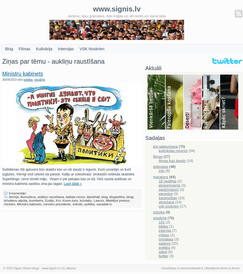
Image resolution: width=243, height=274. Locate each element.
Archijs (14, 197)
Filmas (24, 49)
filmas (158, 156)
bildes (163, 226)
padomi (165, 243)
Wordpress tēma (216, 268)
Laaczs (99, 200)
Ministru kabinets (22, 74)
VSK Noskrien (92, 49)
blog (104, 197)
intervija (165, 230)
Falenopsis (175, 102)
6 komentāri (17, 193)
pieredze (166, 194)
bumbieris (36, 200)
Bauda (156, 102)
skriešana (166, 202)
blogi (130, 197)
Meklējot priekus (117, 200)
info (162, 171)
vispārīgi (39, 79)
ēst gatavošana (165, 146)
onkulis (78, 204)
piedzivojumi (169, 189)
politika (27, 79)
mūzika (159, 212)
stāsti (163, 252)
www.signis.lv (50, 268)
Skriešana (229, 102)
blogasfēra (117, 197)
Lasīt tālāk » (73, 184)
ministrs (9, 204)
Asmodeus (28, 197)
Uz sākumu (68, 268)
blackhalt (93, 197)
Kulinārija (44, 49)
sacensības (168, 198)
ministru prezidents (57, 204)
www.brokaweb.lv (192, 268)
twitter (163, 256)
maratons (160, 177)
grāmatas (160, 167)
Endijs (49, 200)
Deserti (193, 102)
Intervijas (66, 49)
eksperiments (169, 185)
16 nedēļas (168, 181)
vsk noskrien (169, 206)
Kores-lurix (70, 200)
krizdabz (86, 200)
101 (162, 222)
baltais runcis (75, 197)
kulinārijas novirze (173, 151)
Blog (9, 49)
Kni (58, 200)
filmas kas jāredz (172, 161)
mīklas (164, 235)
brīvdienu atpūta (15, 200)
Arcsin (236, 268)
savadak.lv (104, 204)
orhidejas (166, 239)
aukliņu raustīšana (51, 197)
